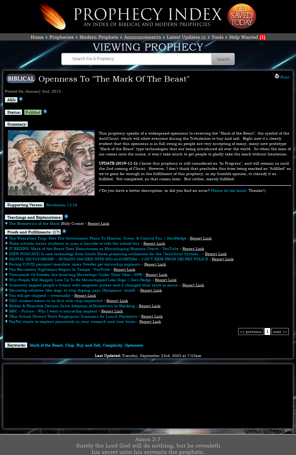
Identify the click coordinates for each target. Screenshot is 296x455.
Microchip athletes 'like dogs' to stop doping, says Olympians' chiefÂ (72, 290)
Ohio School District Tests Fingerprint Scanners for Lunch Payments (73, 316)
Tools (217, 37)
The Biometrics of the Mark (34, 223)
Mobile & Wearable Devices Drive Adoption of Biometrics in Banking (72, 305)
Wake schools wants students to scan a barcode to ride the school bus (74, 243)
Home (37, 37)
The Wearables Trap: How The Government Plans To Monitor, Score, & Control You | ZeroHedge (97, 238)
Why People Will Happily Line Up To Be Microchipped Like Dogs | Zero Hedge (80, 279)
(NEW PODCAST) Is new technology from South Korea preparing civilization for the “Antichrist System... (105, 253)
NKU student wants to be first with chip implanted (56, 300)
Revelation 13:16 (61, 204)
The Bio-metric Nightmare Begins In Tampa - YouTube (59, 269)
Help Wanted (247, 37)
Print (282, 77)
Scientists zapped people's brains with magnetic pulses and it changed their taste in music (94, 285)
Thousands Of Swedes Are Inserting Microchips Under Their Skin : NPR (75, 274)
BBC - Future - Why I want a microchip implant (53, 311)
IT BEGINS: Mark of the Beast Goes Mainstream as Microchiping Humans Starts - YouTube (94, 248)
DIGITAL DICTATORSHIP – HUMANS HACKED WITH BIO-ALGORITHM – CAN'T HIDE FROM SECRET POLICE (108, 258)
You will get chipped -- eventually (40, 295)
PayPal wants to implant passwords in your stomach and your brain (72, 321)
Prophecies (61, 37)
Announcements (142, 37)
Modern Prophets (98, 37)
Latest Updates (183, 37)
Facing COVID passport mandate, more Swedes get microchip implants (74, 264)
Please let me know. (229, 190)
